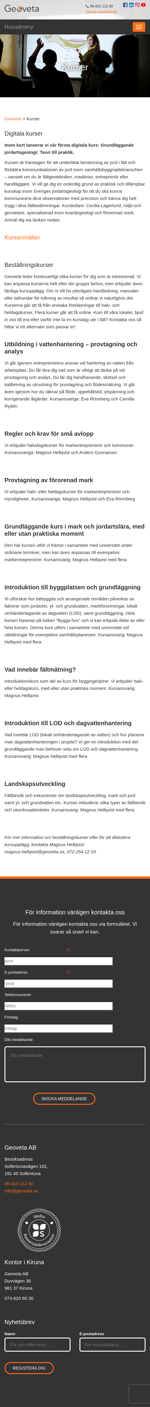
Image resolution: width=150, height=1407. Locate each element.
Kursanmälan (22, 237)
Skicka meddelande (101, 12)
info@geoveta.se (21, 1190)
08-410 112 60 (18, 1183)
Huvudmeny (18, 27)
